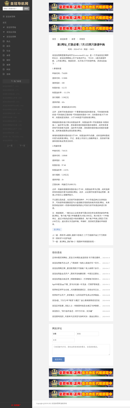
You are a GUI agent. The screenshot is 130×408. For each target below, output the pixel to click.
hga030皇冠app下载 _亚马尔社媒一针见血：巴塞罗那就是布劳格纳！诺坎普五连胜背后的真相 (90, 284)
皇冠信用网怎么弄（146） (12, 113)
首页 (4, 23)
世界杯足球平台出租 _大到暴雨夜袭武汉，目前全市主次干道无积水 (80, 290)
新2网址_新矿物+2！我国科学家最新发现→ (78, 242)
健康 (6, 65)
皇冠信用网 (9, 37)
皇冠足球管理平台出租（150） (13, 106)
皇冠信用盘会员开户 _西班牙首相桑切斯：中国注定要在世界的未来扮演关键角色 (85, 274)
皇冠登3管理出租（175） (11, 94)
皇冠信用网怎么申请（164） (13, 98)
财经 (6, 60)
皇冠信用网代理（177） (11, 90)
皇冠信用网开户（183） (11, 86)
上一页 (10, 146)
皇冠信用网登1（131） (11, 140)
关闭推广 (17, 405)
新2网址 (57, 230)
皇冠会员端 (9, 32)
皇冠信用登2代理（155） (11, 102)
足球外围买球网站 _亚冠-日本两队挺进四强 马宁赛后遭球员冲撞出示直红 (82, 258)
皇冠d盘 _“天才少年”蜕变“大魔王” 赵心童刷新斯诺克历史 (76, 300)
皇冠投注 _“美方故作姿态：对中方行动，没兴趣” (72, 311)
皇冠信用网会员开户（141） (13, 121)
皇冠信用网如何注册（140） (13, 125)
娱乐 (6, 46)
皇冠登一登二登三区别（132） (13, 137)
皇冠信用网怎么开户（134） (13, 129)
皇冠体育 (64, 39)
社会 (6, 51)
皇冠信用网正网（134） (11, 133)
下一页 (22, 146)
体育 (6, 55)
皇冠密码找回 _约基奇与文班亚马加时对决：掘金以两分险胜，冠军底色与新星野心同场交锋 (90, 316)
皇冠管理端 (9, 27)
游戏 (6, 74)
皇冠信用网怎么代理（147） (13, 109)
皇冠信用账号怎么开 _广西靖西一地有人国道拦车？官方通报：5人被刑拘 (82, 263)
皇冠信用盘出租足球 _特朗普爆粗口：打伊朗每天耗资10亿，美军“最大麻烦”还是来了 (87, 279)
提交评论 (58, 361)
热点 (6, 41)
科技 (6, 69)
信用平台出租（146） (10, 117)
